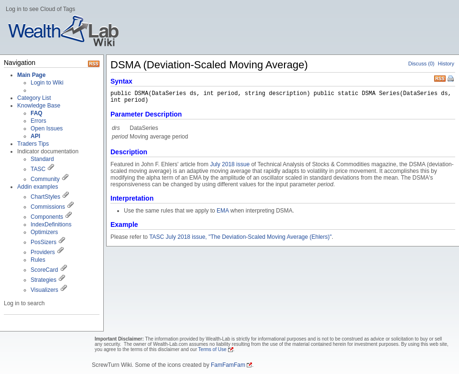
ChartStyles (45, 196)
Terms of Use (212, 349)
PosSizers (43, 242)
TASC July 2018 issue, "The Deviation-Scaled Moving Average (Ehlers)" (240, 237)
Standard (42, 159)
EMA (223, 210)
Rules (38, 259)
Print (451, 79)
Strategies (43, 280)
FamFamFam (228, 365)
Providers (43, 252)
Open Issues (47, 128)
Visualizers (44, 290)
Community (45, 179)
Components (47, 217)
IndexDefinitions (51, 224)
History (446, 63)
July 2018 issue (230, 164)
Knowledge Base (38, 105)
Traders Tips (33, 143)
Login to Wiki (47, 82)
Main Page (31, 75)
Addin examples (37, 186)
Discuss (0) (421, 63)
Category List (34, 98)
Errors (38, 121)
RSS (440, 78)
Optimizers (44, 232)
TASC (38, 169)
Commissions (48, 206)
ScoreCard (44, 270)
